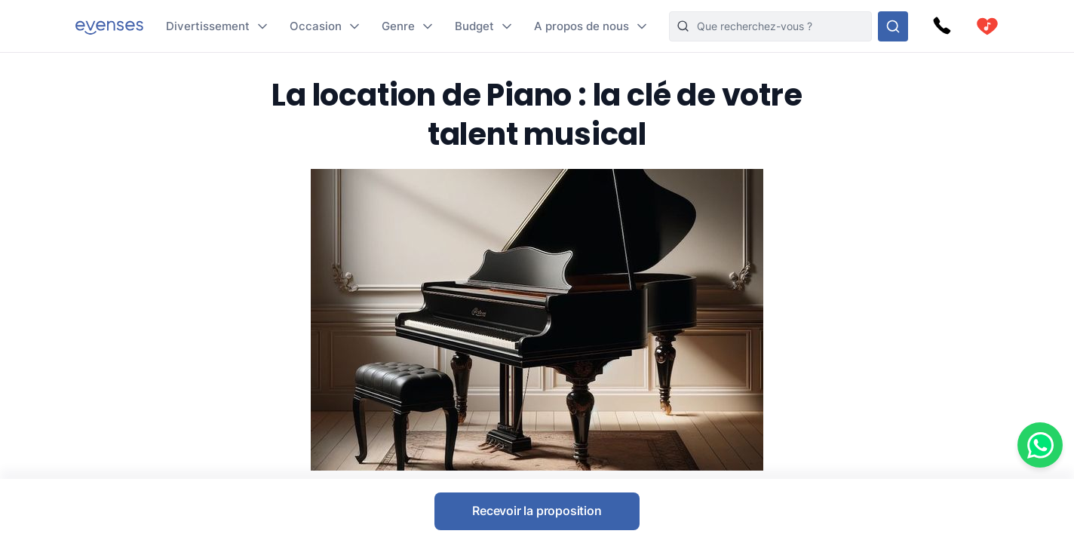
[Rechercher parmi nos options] (893, 26)
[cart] (987, 26)
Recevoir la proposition (536, 510)
